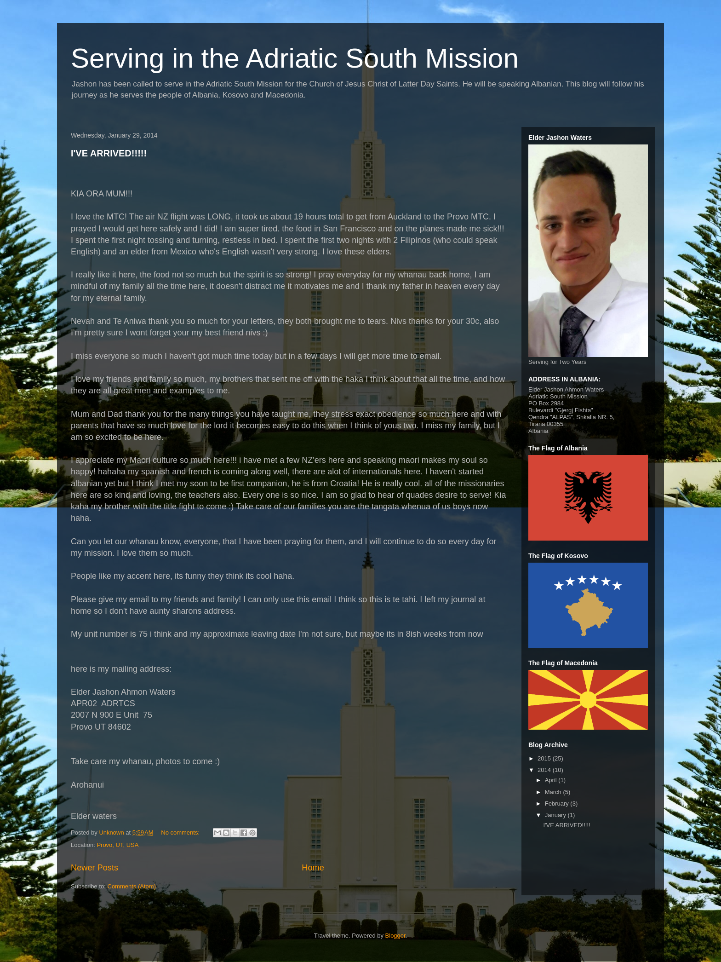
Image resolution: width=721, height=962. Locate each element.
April (552, 780)
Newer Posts (94, 867)
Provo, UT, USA (117, 844)
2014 (545, 769)
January (556, 815)
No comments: (181, 832)
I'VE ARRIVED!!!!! (109, 153)
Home (313, 867)
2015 (545, 758)
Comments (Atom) (132, 886)
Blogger (395, 935)
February (558, 803)
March (554, 792)
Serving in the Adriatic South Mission (295, 58)
